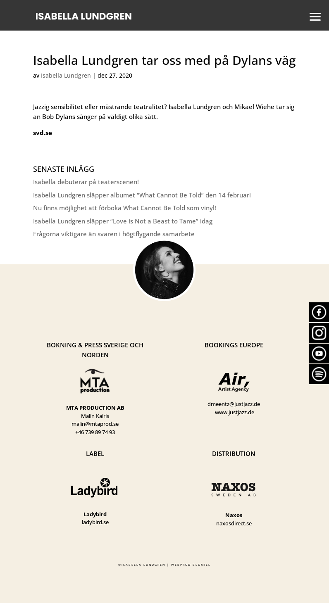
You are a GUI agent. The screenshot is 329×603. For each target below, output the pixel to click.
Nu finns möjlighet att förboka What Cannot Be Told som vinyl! (124, 208)
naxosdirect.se (234, 523)
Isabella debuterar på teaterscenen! (86, 182)
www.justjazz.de (234, 412)
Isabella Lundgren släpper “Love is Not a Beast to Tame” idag (122, 221)
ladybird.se (95, 522)
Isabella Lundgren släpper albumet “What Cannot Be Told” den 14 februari (142, 195)
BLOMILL (202, 565)
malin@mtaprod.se (95, 423)
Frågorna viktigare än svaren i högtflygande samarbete (114, 234)
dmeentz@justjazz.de (233, 404)
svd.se (42, 132)
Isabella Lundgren (66, 75)
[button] (313, 15)
